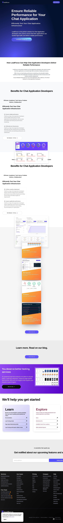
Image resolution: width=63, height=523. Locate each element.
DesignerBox (55, 499)
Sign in (33, 474)
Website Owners (19, 486)
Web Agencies (19, 476)
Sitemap (33, 488)
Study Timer (55, 497)
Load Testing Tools (56, 480)
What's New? (55, 478)
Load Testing (3, 474)
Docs (33, 480)
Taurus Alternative (46, 482)
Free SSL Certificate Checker (6, 494)
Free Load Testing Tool (5, 490)
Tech (33, 484)
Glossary (55, 474)
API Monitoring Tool (4, 478)
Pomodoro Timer (56, 495)
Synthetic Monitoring (4, 482)
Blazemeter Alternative (47, 472)
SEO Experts (19, 472)
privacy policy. (11, 516)
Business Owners (20, 492)
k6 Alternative (45, 474)
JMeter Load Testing (4, 476)
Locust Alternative (46, 480)
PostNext (55, 492)
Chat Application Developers (22, 495)
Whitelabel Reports (56, 484)
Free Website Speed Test (6, 488)
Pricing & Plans (35, 472)
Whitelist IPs (55, 482)
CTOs (18, 490)
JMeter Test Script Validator (6, 492)
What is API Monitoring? (57, 490)
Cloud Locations (56, 486)
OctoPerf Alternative (46, 476)
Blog (33, 482)
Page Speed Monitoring (5, 472)
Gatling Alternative (46, 478)
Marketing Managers (20, 488)
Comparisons (34, 486)
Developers (19, 474)
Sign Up (33, 476)
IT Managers (19, 484)
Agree (5, 519)
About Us (55, 488)
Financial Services (20, 497)
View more (32, 328)
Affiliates (34, 478)
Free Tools (55, 472)
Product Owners (19, 478)
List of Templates (56, 476)
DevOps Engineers (20, 480)
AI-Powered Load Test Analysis (6, 480)
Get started (56, 2)
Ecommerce (19, 482)
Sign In (51, 2)
